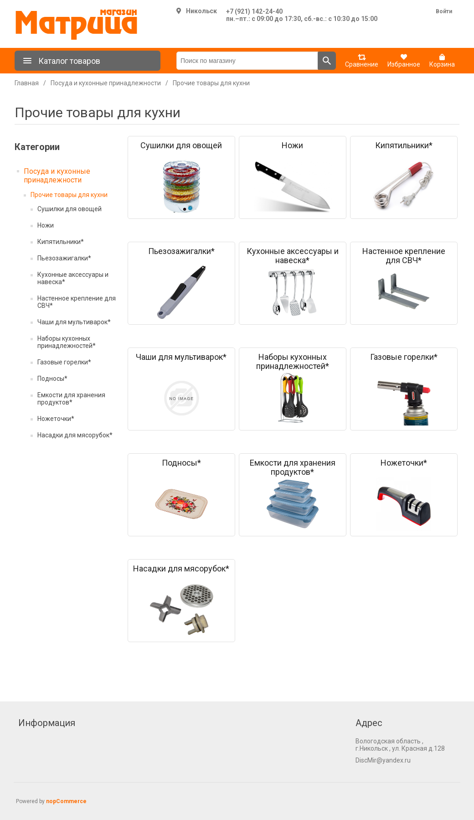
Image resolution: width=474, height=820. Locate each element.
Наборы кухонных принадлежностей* (66, 342)
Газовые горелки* (64, 362)
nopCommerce (66, 801)
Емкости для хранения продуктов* (71, 398)
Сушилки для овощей (69, 209)
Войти (444, 11)
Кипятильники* (60, 241)
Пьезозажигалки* (64, 258)
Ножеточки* (55, 418)
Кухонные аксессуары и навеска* (72, 278)
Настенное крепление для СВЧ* (76, 302)
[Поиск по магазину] (247, 61)
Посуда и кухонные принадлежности (57, 175)
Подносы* (52, 378)
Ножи (45, 225)
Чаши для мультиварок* (74, 322)
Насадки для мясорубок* (75, 435)
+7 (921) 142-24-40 (254, 11)
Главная (27, 83)
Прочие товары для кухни (69, 194)
